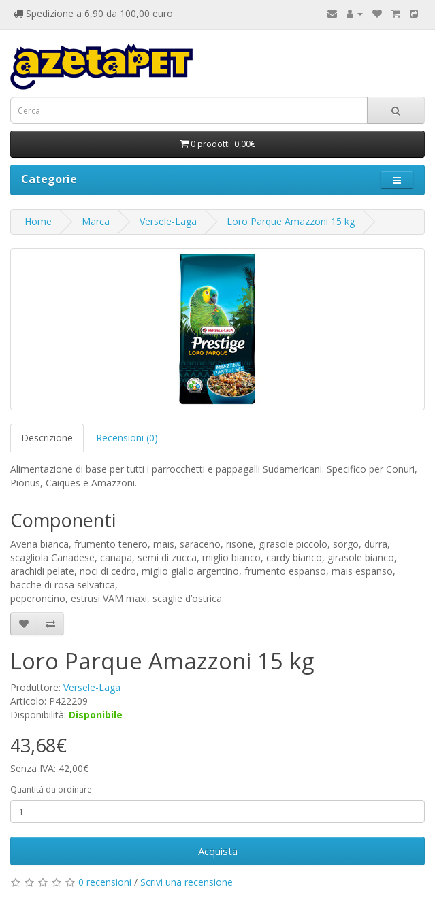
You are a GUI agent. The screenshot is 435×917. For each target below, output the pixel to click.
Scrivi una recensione (186, 882)
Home (38, 221)
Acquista (218, 851)
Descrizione (47, 437)
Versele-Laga (168, 221)
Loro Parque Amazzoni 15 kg (291, 221)
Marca (96, 221)
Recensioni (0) (127, 437)
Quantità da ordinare (51, 789)
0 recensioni (104, 882)
